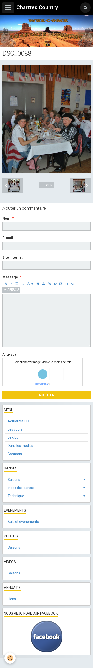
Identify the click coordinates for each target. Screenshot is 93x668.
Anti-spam (11, 354)
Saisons (14, 480)
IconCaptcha (41, 384)
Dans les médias (20, 446)
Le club (13, 437)
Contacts (15, 454)
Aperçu (11, 289)
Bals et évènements (23, 522)
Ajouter (46, 395)
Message (10, 277)
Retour (46, 185)
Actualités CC (18, 421)
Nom (6, 218)
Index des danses (21, 488)
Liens (12, 599)
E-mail (7, 238)
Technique (16, 496)
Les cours (15, 429)
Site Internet (12, 257)
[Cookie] (10, 658)
